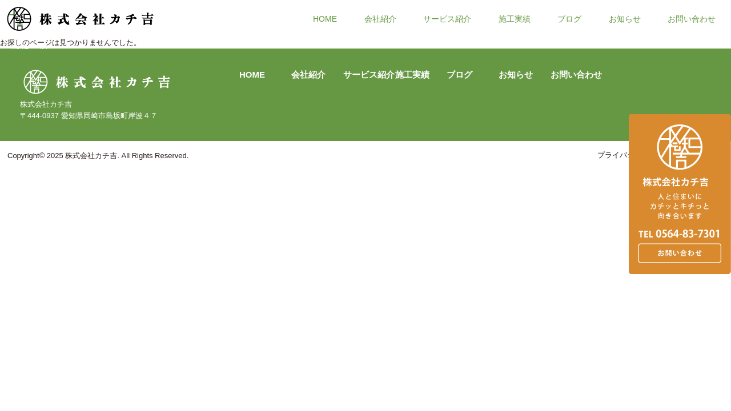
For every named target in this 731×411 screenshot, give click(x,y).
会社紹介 (380, 18)
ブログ (569, 18)
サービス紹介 (447, 18)
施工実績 (515, 18)
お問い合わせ (692, 18)
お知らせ (625, 18)
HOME (325, 18)
